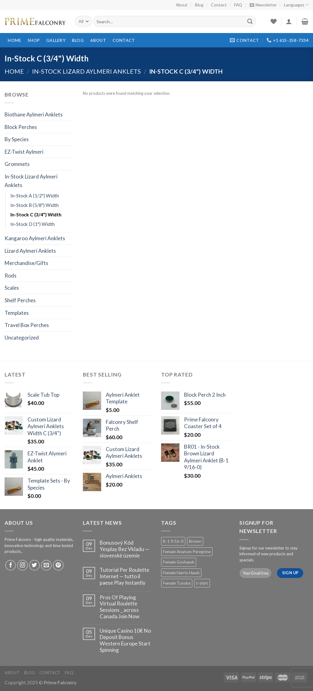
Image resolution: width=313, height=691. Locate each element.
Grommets (17, 164)
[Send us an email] (46, 565)
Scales (12, 288)
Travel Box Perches (27, 325)
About (182, 4)
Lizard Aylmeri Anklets (30, 251)
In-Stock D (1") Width (32, 224)
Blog (199, 4)
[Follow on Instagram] (22, 565)
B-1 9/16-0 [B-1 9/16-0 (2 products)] (173, 541)
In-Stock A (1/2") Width (34, 195)
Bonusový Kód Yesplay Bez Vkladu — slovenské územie (124, 549)
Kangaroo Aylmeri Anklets (35, 238)
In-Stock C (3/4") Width (35, 214)
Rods (11, 275)
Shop (34, 40)
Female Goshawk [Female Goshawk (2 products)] (178, 561)
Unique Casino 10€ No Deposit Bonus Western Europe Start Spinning (125, 640)
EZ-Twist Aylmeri (24, 152)
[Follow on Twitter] (34, 565)
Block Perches (21, 127)
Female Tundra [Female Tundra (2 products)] (176, 583)
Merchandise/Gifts (26, 263)
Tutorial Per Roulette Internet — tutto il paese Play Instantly (124, 576)
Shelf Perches (20, 300)
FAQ (238, 4)
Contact (219, 4)
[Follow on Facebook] (10, 565)
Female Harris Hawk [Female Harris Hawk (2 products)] (181, 572)
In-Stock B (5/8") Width (34, 205)
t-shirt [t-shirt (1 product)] (202, 583)
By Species (17, 139)
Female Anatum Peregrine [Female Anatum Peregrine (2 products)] (187, 551)
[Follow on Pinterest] (58, 565)
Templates (17, 313)
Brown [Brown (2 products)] (195, 541)
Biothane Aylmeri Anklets (34, 114)
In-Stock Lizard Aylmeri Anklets (86, 71)
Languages (296, 5)
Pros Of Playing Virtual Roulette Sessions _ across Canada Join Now (119, 606)
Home (14, 40)
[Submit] (250, 21)
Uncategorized (22, 337)
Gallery (55, 40)
